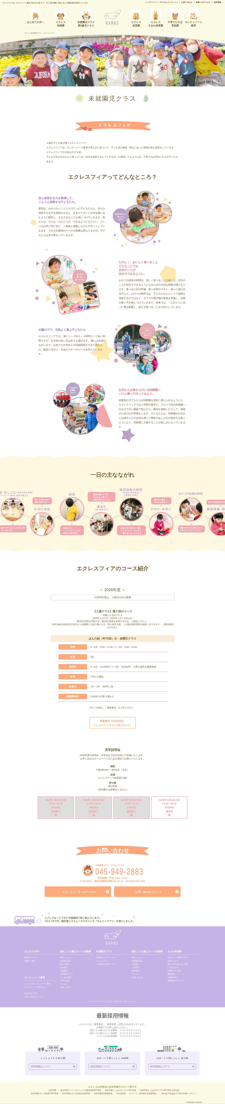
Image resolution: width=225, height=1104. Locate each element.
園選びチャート (30, 958)
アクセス (63, 984)
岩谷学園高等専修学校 (103, 1094)
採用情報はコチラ (40, 1067)
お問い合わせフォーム (148, 892)
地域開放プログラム (176, 981)
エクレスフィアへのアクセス (79, 892)
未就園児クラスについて (106, 958)
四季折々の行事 (174, 971)
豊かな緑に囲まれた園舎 (178, 964)
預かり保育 (64, 964)
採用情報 (217, 2)
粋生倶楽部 (121, 1094)
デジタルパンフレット (169, 2)
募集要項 (171, 974)
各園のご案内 (29, 961)
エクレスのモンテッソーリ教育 (37, 984)
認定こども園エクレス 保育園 (147, 951)
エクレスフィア (102, 961)
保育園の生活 (137, 961)
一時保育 (135, 968)
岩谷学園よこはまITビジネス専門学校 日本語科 (159, 1090)
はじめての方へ (32, 951)
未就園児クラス (66, 974)
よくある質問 (65, 978)
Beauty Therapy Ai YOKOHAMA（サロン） (179, 1094)
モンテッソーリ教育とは (34, 987)
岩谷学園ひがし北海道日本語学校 (76, 1094)
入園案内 (63, 971)
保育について (173, 961)
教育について (65, 958)
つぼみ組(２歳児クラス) (106, 964)
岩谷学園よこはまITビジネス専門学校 (120, 1090)
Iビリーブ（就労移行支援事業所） (144, 1094)
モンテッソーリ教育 (34, 978)
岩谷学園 (52, 1090)
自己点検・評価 (30, 994)
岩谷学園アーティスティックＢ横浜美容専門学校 (80, 1090)
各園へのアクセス (203, 2)
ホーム (27, 33)
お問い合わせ (186, 2)
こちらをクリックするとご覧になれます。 (112, 723)
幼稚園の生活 (65, 961)
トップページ (150, 2)
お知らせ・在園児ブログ (178, 958)
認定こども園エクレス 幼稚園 (75, 951)
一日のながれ (173, 968)
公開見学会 (172, 978)
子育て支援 (64, 981)
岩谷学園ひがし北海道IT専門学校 (44, 1094)
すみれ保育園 (174, 951)
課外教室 (63, 968)
